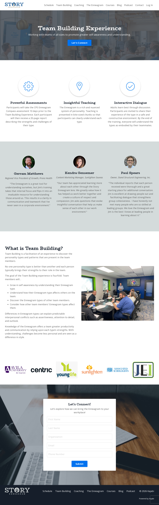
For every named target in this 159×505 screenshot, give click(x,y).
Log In (149, 5)
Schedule (49, 5)
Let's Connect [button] (79, 42)
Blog (119, 5)
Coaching (79, 5)
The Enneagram (94, 5)
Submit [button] (80, 463)
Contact (139, 5)
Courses (110, 5)
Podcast (128, 5)
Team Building (64, 5)
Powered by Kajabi (146, 498)
